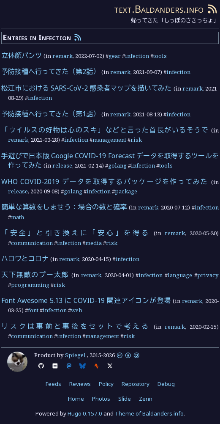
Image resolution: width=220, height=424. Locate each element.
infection (137, 56)
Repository (135, 384)
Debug (166, 384)
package (126, 191)
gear (115, 56)
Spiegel (75, 355)
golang (117, 165)
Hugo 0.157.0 (85, 413)
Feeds (53, 384)
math (17, 217)
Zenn (145, 398)
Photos (101, 398)
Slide (124, 398)
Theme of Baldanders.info (149, 413)
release (62, 165)
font (33, 310)
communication (32, 243)
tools (160, 56)
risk (136, 139)
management (109, 139)
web (76, 310)
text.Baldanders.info (159, 9)
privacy (208, 275)
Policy (106, 384)
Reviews (80, 384)
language (180, 275)
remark (62, 56)
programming (30, 285)
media (93, 243)
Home (76, 398)
